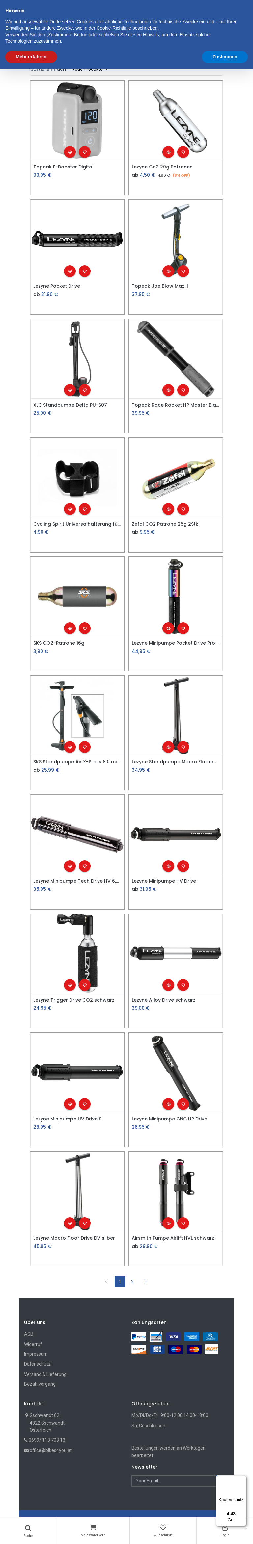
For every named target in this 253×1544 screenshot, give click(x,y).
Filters (45, 59)
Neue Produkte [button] (88, 69)
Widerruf (33, 1344)
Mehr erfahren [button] (31, 1531)
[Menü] (242, 1479)
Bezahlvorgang (40, 1384)
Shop (70, 59)
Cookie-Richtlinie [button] (114, 1502)
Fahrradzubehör (101, 59)
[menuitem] (41, 38)
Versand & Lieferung (45, 1374)
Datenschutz (37, 1364)
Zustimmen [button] (224, 1531)
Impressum (36, 1354)
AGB (28, 1334)
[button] (168, 38)
